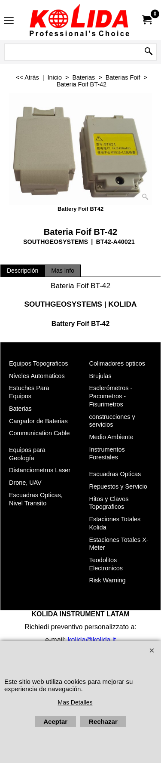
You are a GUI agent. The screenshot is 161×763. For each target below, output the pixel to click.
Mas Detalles (75, 702)
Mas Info (62, 270)
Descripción (22, 270)
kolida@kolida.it (92, 639)
